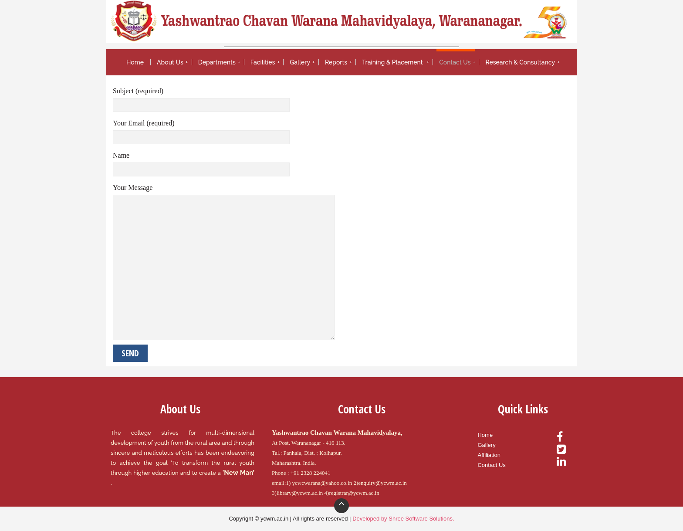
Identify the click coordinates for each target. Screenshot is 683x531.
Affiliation (488, 455)
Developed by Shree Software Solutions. (403, 518)
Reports (336, 62)
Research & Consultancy (520, 62)
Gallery (300, 62)
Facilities (262, 62)
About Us (170, 62)
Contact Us (454, 62)
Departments (217, 62)
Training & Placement (393, 62)
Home (135, 62)
